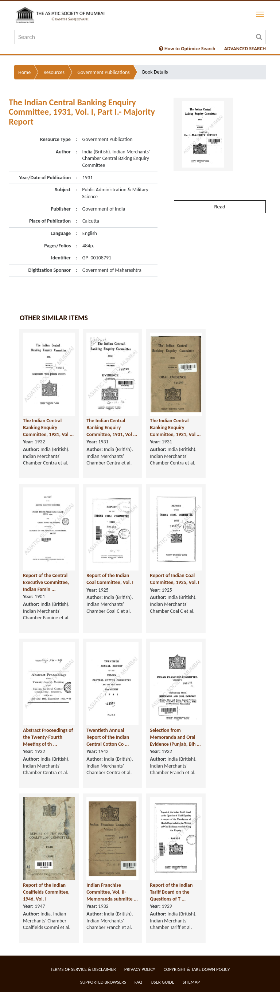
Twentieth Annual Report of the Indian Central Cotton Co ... (107, 737)
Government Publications (103, 72)
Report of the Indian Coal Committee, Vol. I (109, 578)
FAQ (138, 982)
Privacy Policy (139, 969)
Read (219, 206)
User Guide (162, 982)
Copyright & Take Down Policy (197, 969)
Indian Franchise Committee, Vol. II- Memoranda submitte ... (112, 892)
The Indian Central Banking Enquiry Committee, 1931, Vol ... (48, 427)
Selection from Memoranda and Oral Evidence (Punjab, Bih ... (175, 737)
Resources (54, 72)
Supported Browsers (103, 982)
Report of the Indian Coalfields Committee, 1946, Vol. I (46, 892)
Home (24, 72)
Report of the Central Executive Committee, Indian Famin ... (46, 582)
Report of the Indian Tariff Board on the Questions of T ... (171, 892)
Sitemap (191, 982)
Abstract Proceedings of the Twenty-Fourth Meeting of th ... (48, 737)
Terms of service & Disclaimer (83, 969)
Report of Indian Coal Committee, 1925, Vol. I (174, 578)
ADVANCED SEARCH (245, 49)
